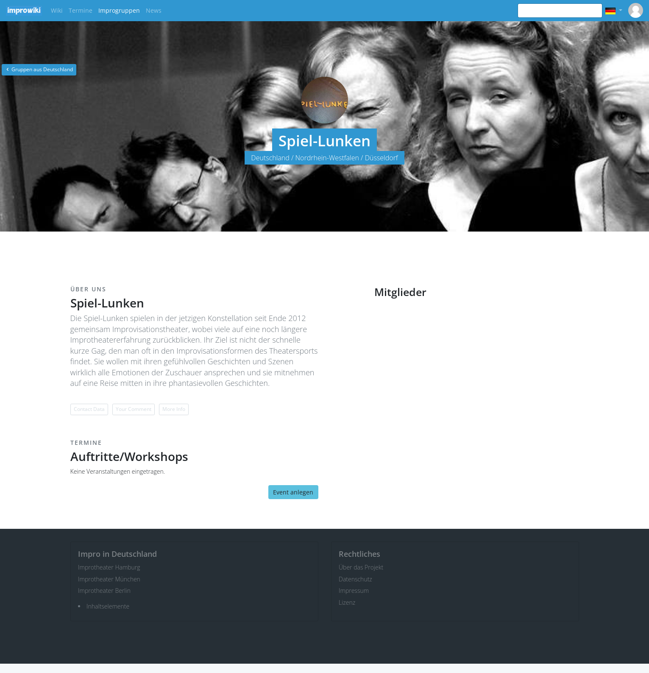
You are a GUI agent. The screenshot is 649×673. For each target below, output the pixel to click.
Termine (80, 10)
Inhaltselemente (107, 606)
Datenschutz (355, 579)
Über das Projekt (361, 567)
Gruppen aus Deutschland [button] (39, 69)
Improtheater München (109, 579)
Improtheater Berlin (104, 590)
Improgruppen (119, 10)
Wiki (57, 10)
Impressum (354, 590)
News (154, 10)
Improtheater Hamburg (109, 567)
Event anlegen (293, 492)
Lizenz (347, 602)
